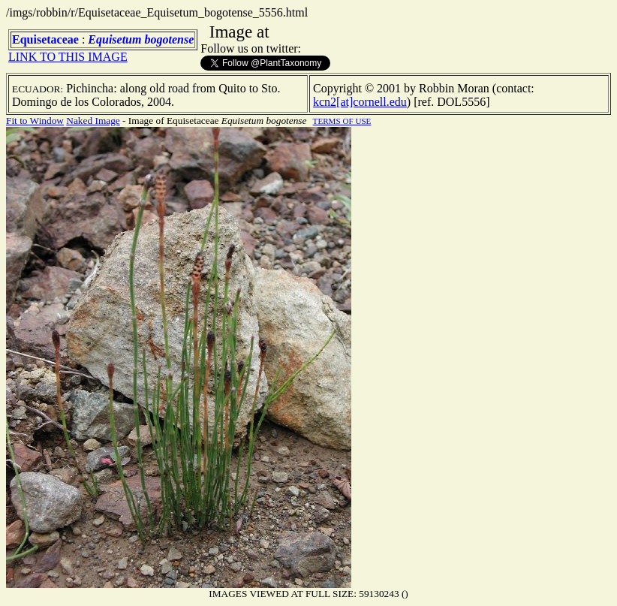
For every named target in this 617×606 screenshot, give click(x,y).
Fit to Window (35, 120)
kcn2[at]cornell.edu (360, 101)
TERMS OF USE (342, 120)
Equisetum (114, 39)
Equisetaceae (45, 39)
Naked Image (92, 120)
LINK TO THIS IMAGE (68, 56)
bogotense (169, 39)
